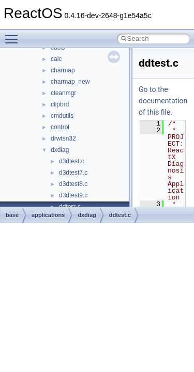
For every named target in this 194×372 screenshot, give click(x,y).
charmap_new (70, 81)
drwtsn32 (63, 138)
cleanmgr (63, 93)
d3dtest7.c (73, 172)
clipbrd (60, 104)
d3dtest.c (71, 161)
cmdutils (62, 115)
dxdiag (60, 149)
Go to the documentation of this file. (163, 100)
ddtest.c (120, 215)
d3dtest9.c (73, 195)
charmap (63, 70)
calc (56, 59)
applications (48, 215)
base (12, 215)
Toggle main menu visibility (14, 34)
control (60, 127)
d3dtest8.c (73, 184)
